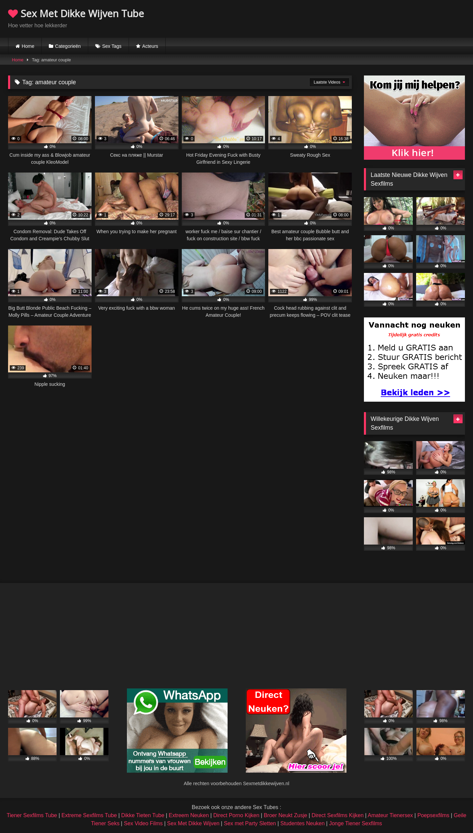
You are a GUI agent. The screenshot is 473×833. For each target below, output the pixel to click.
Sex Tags (111, 46)
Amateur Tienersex (390, 815)
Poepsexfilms (433, 815)
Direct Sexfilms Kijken (337, 815)
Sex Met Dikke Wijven (193, 823)
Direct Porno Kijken (236, 815)
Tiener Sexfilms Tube (32, 815)
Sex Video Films (143, 823)
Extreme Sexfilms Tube (89, 815)
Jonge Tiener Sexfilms (355, 823)
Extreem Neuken (189, 815)
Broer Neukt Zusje (285, 815)
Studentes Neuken (302, 823)
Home (28, 46)
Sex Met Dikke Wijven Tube (76, 13)
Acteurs (150, 46)
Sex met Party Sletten (250, 823)
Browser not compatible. (386, 18)
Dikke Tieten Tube (142, 815)
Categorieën (68, 46)
